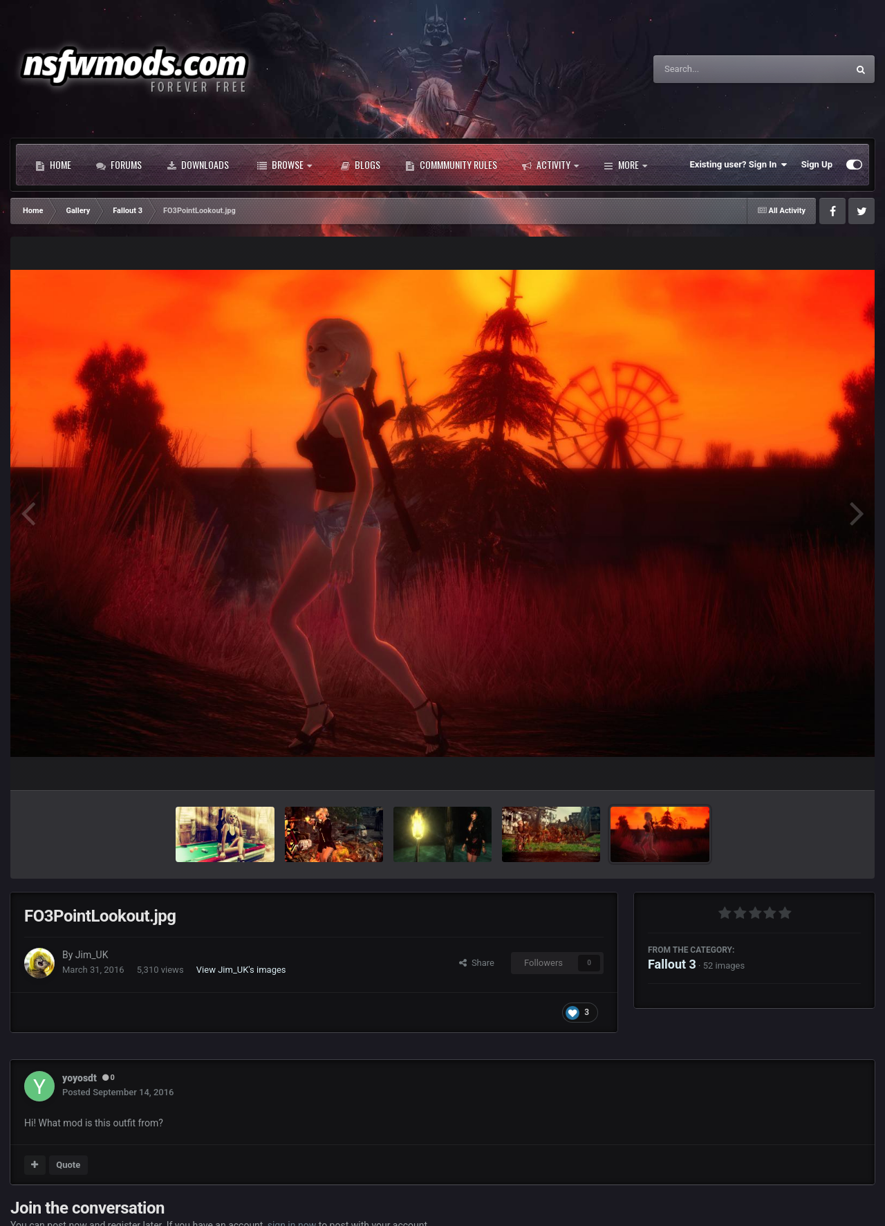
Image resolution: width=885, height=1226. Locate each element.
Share (476, 963)
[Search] (715, 69)
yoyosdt (79, 1077)
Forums (119, 164)
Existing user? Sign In (739, 164)
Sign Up (816, 164)
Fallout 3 (672, 964)
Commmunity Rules (451, 164)
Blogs (360, 164)
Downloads (197, 164)
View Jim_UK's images (241, 969)
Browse (284, 164)
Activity (550, 164)
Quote (68, 1165)
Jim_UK (92, 954)
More (625, 164)
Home (53, 164)
